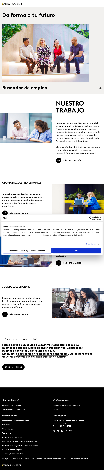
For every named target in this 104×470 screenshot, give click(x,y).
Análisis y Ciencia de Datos (13, 454)
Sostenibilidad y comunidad (13, 409)
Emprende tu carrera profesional (16, 420)
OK (76, 251)
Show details (91, 244)
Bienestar (57, 409)
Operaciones (7, 429)
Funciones (6, 425)
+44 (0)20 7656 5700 (62, 426)
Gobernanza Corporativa (79, 458)
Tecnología (6, 433)
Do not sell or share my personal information (27, 251)
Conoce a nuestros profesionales (66, 405)
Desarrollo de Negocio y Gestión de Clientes (20, 445)
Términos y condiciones (33, 458)
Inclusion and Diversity (11, 405)
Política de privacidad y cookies (55, 458)
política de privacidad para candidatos (42, 353)
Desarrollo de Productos (12, 437)
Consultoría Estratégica (12, 449)
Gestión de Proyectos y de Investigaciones (19, 441)
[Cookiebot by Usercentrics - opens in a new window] (91, 218)
